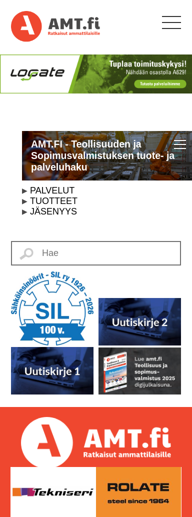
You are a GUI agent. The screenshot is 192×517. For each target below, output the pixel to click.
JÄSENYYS (53, 211)
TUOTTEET (54, 201)
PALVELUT (52, 191)
